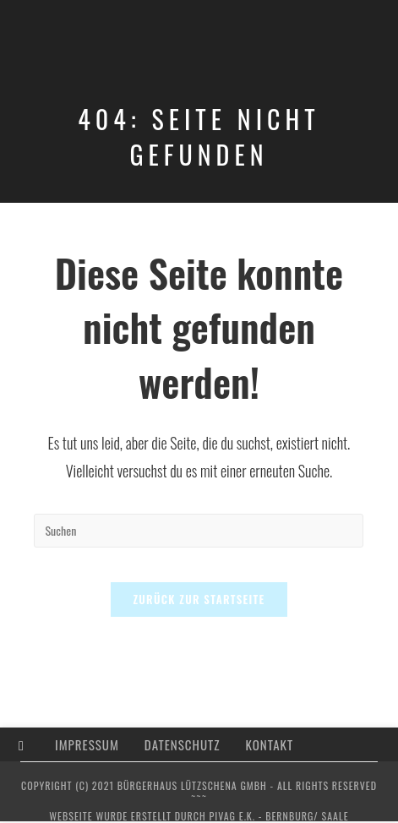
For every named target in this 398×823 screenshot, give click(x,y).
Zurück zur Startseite (198, 599)
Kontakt (270, 744)
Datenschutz (182, 744)
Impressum (87, 744)
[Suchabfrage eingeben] (198, 531)
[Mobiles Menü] (372, 31)
